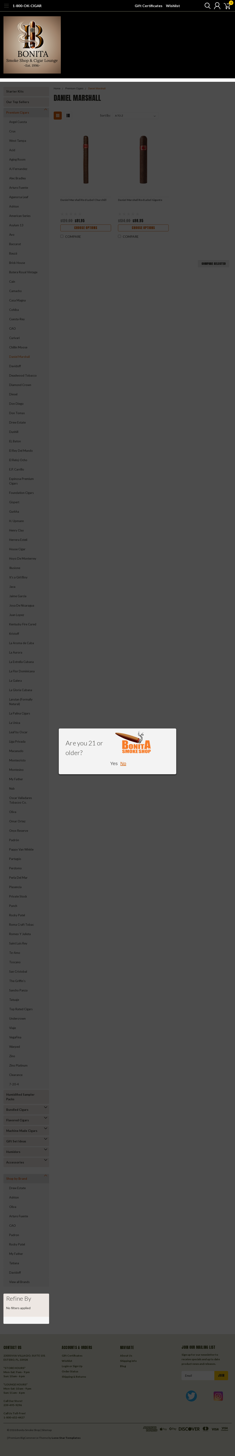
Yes (114, 763)
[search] (204, 5)
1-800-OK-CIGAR (27, 5)
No (123, 763)
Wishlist (173, 5)
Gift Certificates (148, 5)
